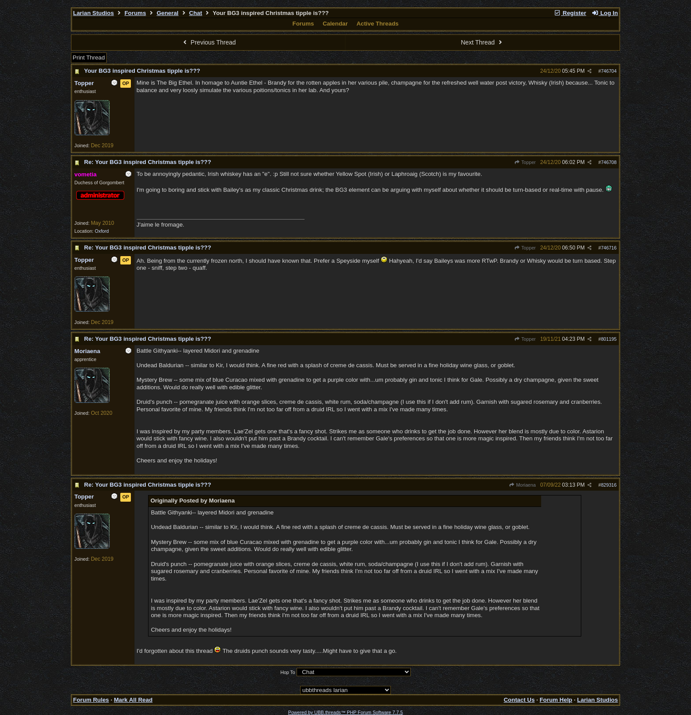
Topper (525, 162)
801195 (609, 339)
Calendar (335, 23)
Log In (604, 13)
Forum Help (555, 699)
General (167, 13)
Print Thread (89, 57)
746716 (609, 247)
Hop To (287, 672)
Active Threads (378, 23)
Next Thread (482, 42)
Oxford (102, 231)
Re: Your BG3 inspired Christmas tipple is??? (147, 162)
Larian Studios (93, 13)
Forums (135, 13)
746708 (609, 162)
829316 (609, 485)
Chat (195, 13)
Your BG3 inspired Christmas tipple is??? (142, 70)
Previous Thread (208, 42)
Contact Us (519, 699)
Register (570, 13)
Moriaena (522, 485)
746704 (609, 71)
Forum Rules (91, 699)
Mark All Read (133, 699)
